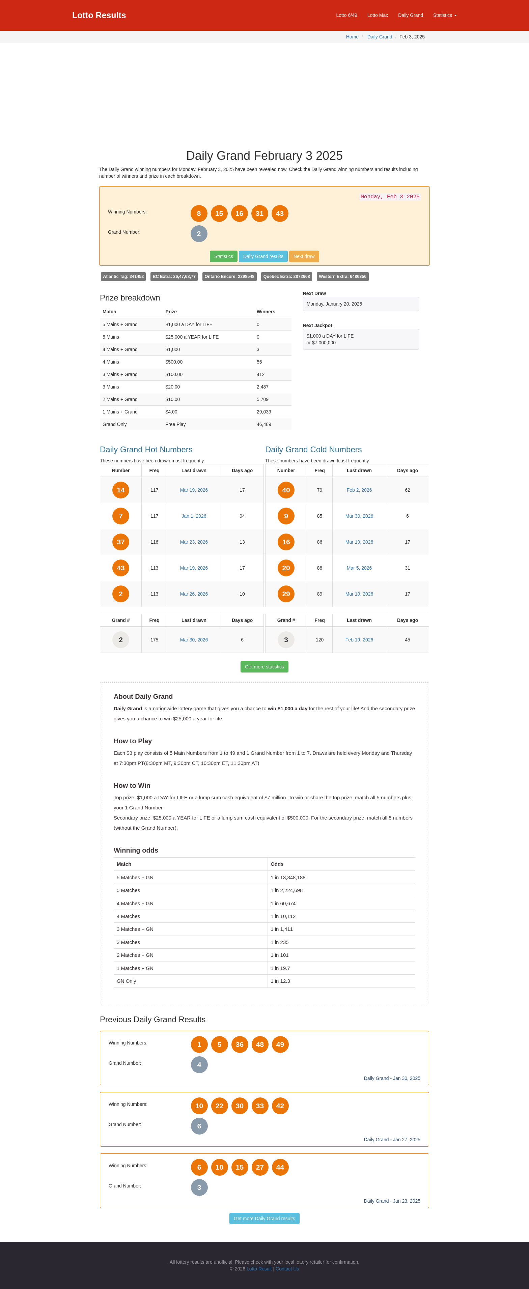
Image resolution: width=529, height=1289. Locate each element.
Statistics (223, 256)
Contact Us (287, 1268)
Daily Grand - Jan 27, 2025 (392, 1139)
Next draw (304, 256)
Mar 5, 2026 (359, 568)
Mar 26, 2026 (194, 594)
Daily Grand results (263, 256)
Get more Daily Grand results (264, 1218)
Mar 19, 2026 (194, 490)
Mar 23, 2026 (194, 542)
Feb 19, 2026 (359, 639)
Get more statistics (264, 666)
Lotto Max (377, 15)
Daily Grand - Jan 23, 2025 (392, 1201)
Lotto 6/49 (346, 15)
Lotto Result (259, 1268)
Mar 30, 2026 (194, 639)
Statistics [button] (445, 15)
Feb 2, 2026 (359, 490)
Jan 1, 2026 (194, 516)
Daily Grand (410, 15)
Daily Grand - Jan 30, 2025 (392, 1078)
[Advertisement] (264, 93)
